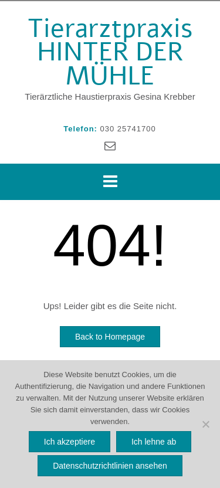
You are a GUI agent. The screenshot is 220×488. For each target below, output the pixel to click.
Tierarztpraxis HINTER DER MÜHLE (110, 51)
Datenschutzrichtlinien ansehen (110, 465)
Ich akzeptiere (69, 441)
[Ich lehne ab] (205, 424)
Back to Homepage (110, 335)
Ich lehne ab (153, 441)
